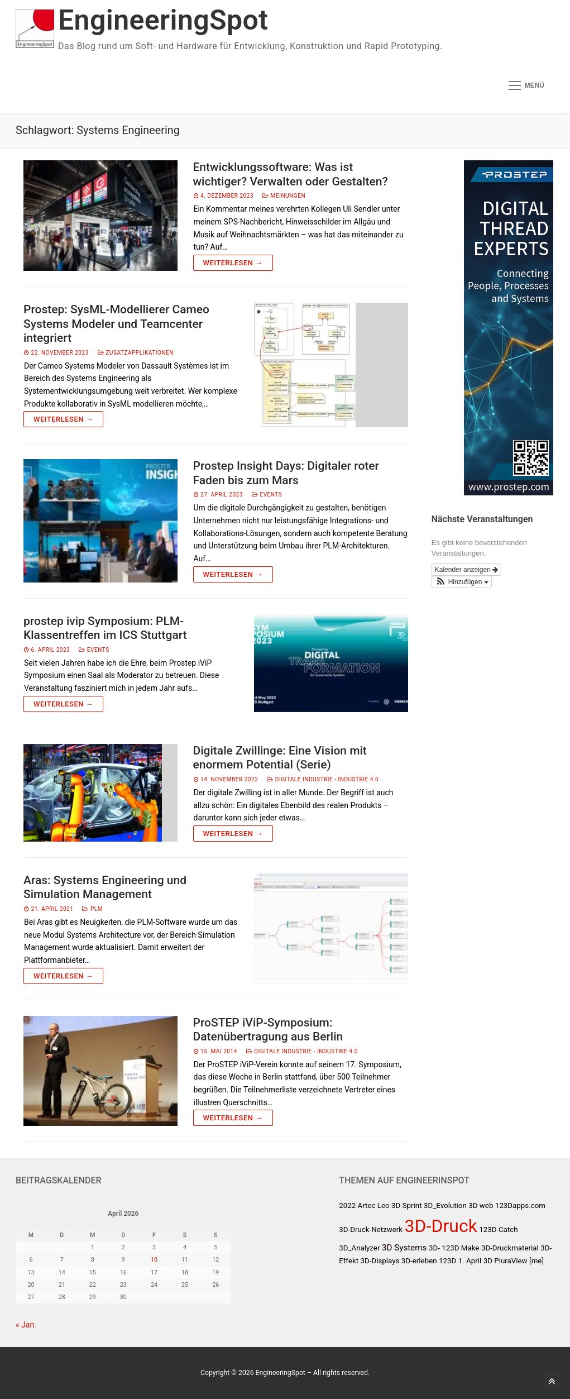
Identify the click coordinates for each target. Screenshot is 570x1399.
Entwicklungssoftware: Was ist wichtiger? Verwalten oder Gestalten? (290, 174)
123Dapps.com (520, 1205)
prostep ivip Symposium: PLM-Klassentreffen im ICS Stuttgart (105, 628)
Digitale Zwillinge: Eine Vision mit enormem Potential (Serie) (280, 758)
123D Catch (498, 1229)
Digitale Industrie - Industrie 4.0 (323, 779)
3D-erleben (419, 1261)
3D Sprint (406, 1205)
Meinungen (283, 196)
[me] (536, 1261)
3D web (480, 1205)
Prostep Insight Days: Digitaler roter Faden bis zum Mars (286, 473)
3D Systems (404, 1248)
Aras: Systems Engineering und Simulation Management (104, 887)
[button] (461, 582)
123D (447, 1261)
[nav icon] (526, 85)
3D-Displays (380, 1261)
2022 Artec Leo (364, 1205)
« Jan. (26, 1324)
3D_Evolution (445, 1205)
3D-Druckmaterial (510, 1248)
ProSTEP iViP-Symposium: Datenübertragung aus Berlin (268, 1030)
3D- (434, 1248)
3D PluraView (505, 1261)
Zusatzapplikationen (136, 353)
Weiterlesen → (233, 263)
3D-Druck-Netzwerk (371, 1229)
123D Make (460, 1248)
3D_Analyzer (359, 1248)
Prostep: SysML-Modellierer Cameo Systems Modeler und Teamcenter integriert (116, 324)
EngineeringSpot (163, 20)
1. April (470, 1261)
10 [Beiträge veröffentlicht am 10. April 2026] (154, 1259)
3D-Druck (441, 1225)
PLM (92, 909)
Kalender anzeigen (466, 570)
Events (267, 494)
